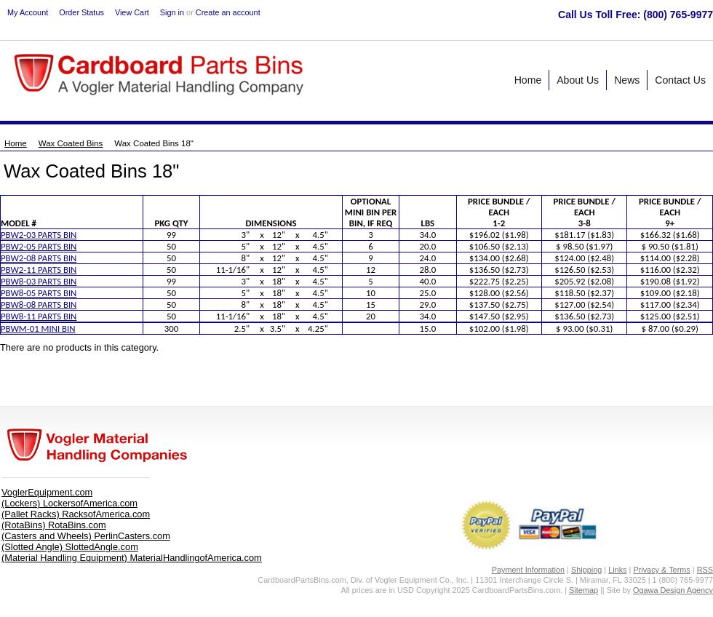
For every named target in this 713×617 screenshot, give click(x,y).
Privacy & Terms (661, 569)
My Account (27, 12)
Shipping (586, 569)
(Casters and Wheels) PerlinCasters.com (85, 535)
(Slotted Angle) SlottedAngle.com (69, 546)
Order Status (81, 12)
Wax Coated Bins (71, 143)
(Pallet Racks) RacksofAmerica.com (75, 514)
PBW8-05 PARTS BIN (38, 292)
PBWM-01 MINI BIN (38, 328)
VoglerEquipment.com (46, 492)
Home (15, 143)
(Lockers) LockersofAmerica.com (69, 503)
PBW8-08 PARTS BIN (38, 304)
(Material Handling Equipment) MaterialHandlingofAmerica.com (131, 557)
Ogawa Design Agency (673, 590)
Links (617, 569)
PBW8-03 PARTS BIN (38, 281)
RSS (705, 569)
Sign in (172, 12)
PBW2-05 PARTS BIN (38, 246)
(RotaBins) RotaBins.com (53, 525)
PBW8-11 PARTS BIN (38, 316)
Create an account (228, 12)
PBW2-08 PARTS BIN (38, 257)
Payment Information (528, 569)
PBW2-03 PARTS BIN (38, 234)
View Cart (132, 12)
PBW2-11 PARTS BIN (38, 269)
